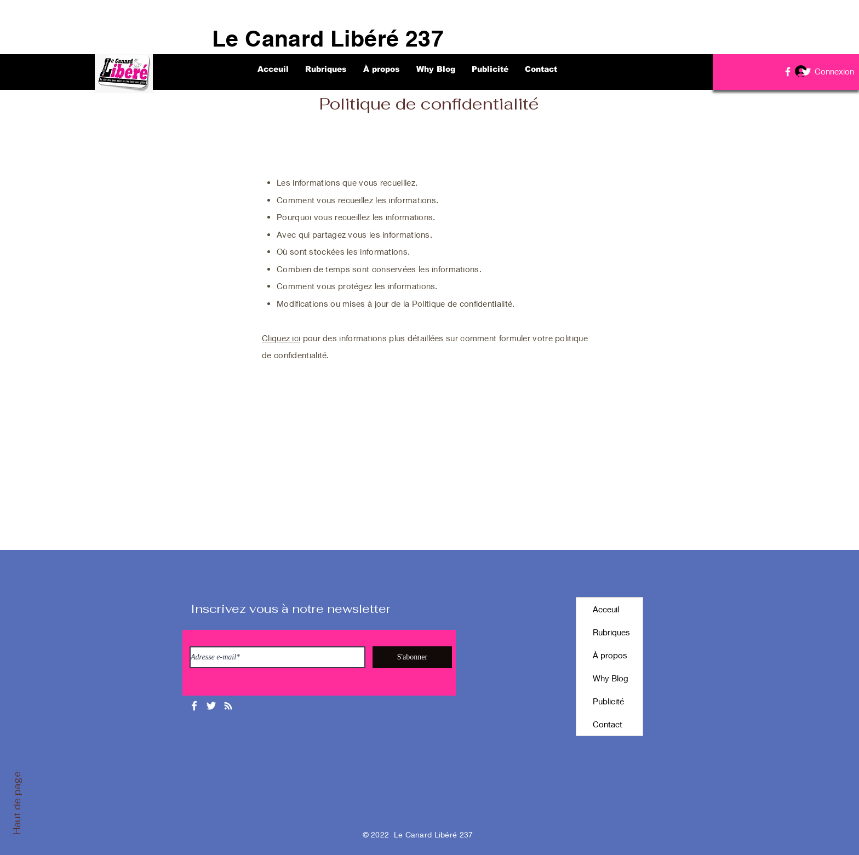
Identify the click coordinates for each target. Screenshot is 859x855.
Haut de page (17, 803)
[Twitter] (806, 72)
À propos (610, 655)
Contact (607, 724)
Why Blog (610, 678)
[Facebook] (788, 72)
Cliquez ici (281, 338)
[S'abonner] (412, 657)
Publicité (608, 701)
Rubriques (611, 632)
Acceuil (606, 609)
